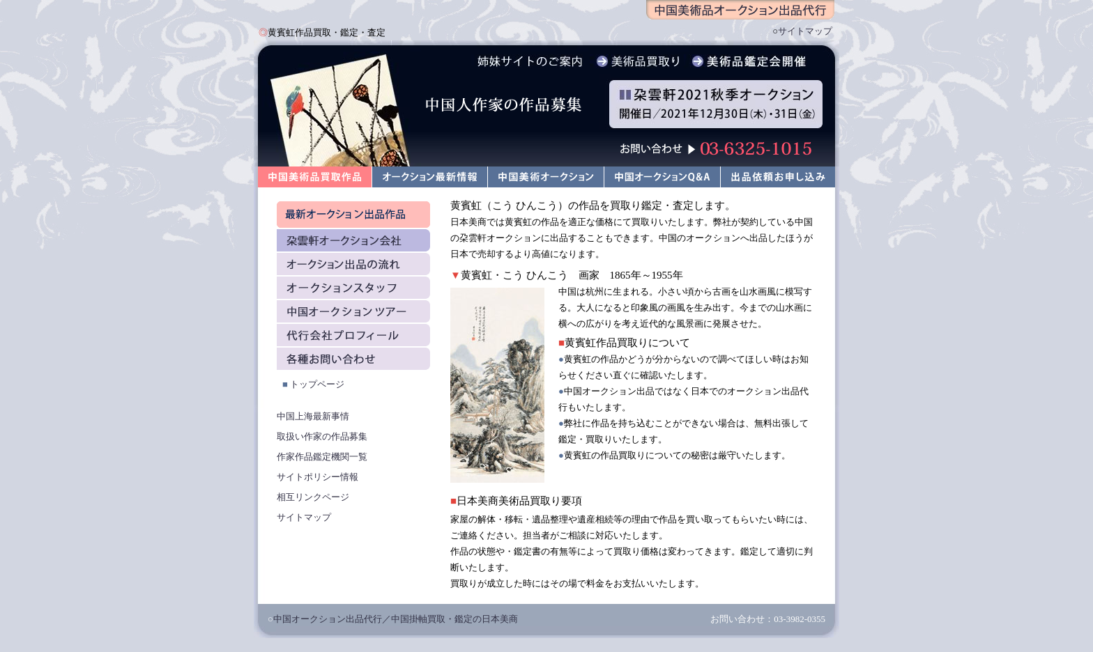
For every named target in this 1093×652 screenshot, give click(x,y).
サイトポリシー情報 (317, 477)
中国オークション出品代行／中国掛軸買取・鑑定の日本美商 (395, 619)
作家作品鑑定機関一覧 (322, 456)
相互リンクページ (313, 497)
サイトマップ (805, 31)
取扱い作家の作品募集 (322, 436)
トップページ (317, 384)
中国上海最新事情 (313, 416)
